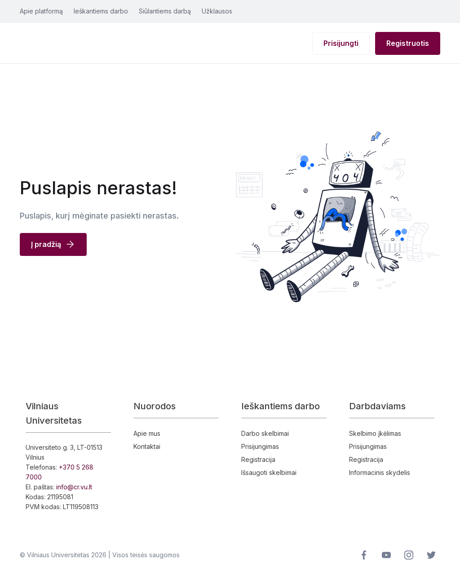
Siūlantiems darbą (165, 11)
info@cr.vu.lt (74, 487)
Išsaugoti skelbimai (268, 472)
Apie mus (146, 433)
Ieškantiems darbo (101, 11)
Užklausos (217, 11)
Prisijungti (340, 43)
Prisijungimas (260, 446)
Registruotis (407, 43)
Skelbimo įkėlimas (375, 433)
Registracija (258, 459)
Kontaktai (146, 446)
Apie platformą (41, 11)
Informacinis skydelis (379, 472)
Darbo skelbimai (265, 433)
